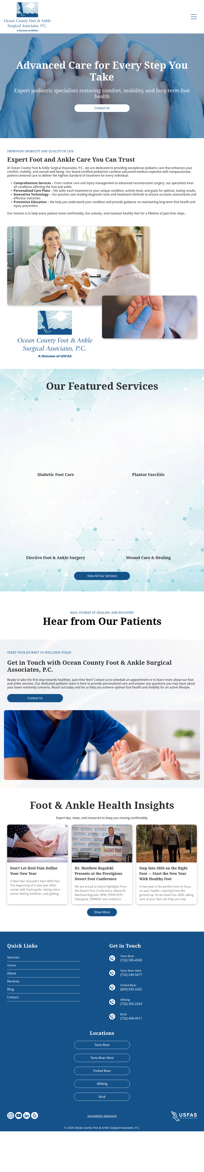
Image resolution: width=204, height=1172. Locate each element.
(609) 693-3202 (131, 1030)
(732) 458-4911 (131, 1059)
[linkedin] (26, 1157)
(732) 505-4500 (131, 1001)
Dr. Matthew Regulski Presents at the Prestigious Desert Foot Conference (98, 914)
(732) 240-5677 (131, 1016)
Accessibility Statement (102, 1156)
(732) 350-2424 (131, 1045)
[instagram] (10, 1157)
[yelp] (34, 1157)
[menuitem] (43, 998)
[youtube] (18, 1157)
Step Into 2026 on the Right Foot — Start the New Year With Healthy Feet (163, 914)
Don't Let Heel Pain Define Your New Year (33, 911)
